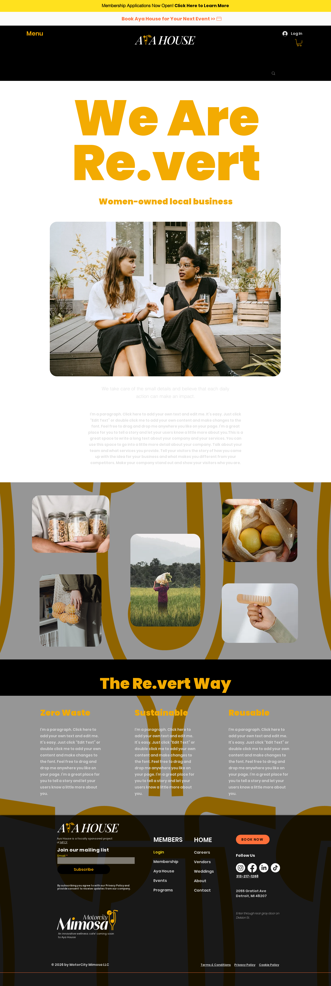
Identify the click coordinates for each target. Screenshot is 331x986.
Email (61, 855)
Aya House (163, 871)
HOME (203, 840)
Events (160, 880)
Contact (202, 890)
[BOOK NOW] (253, 839)
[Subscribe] (83, 869)
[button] (37, 34)
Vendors (202, 862)
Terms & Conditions (216, 965)
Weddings (204, 871)
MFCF (64, 842)
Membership (165, 861)
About (200, 881)
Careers (202, 852)
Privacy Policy (244, 965)
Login (158, 852)
